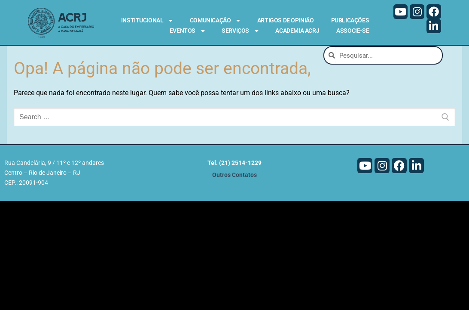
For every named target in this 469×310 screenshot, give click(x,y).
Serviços (240, 31)
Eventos (187, 31)
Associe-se (352, 30)
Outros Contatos (234, 175)
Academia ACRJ (297, 30)
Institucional (147, 21)
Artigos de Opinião (285, 20)
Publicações (350, 20)
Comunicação (215, 21)
